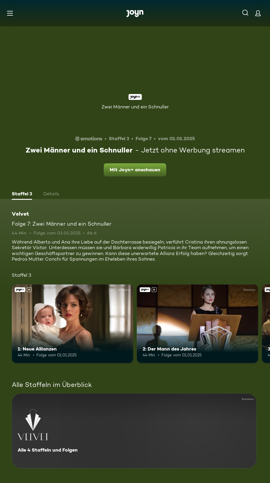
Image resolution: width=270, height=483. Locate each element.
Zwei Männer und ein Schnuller (135, 107)
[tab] (22, 194)
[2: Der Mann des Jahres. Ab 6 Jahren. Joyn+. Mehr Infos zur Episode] (197, 323)
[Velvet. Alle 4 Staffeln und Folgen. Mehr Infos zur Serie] (134, 430)
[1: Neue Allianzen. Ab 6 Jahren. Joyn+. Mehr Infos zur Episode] (72, 323)
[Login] (258, 13)
